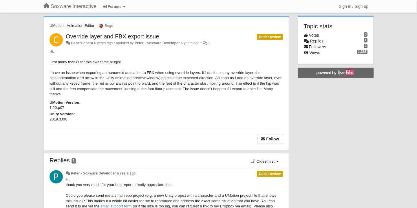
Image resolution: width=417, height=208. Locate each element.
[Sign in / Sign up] (353, 6)
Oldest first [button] (264, 161)
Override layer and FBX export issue (112, 36)
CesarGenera (82, 43)
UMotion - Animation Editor (72, 25)
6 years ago (126, 173)
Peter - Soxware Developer (157, 43)
